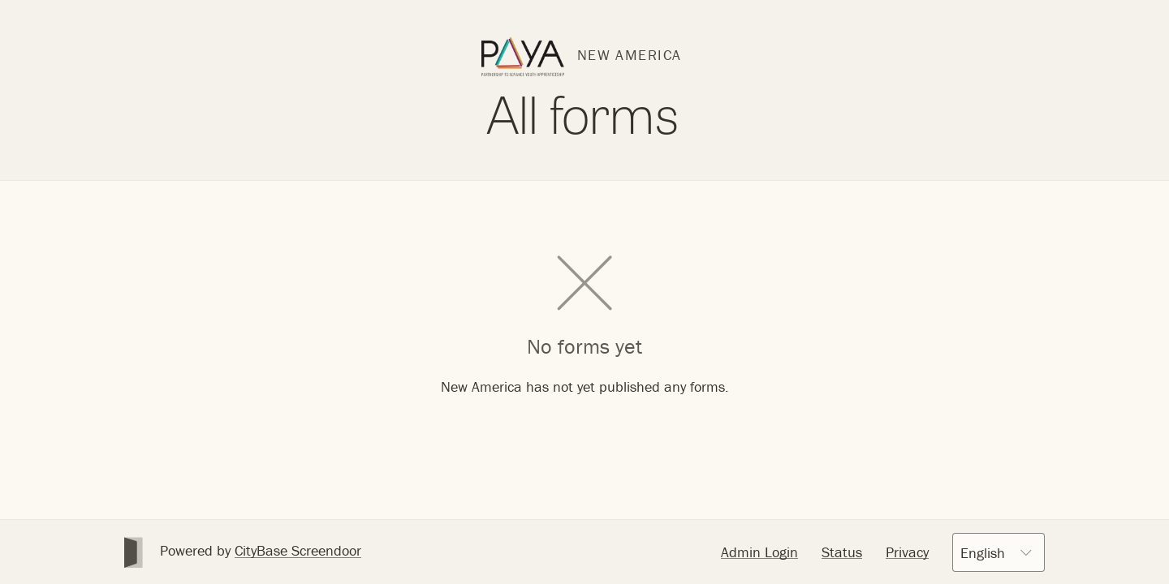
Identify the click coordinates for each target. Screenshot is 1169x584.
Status (842, 552)
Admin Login (759, 552)
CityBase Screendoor (298, 550)
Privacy (907, 552)
